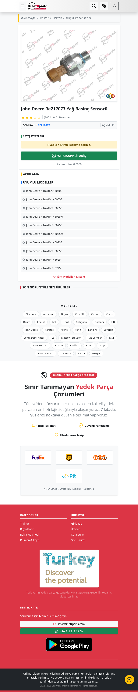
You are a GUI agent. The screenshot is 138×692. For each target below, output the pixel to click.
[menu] (22, 6)
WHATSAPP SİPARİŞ (69, 156)
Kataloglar (77, 534)
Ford (66, 322)
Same (89, 345)
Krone (64, 329)
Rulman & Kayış (30, 540)
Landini (92, 329)
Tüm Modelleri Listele (69, 276)
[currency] (104, 6)
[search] (94, 6)
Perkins (74, 345)
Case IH (79, 314)
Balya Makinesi (29, 534)
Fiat (54, 322)
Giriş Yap (76, 523)
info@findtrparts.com (69, 624)
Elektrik (57, 18)
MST (111, 337)
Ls (52, 337)
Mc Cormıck (95, 337)
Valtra (81, 353)
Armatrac (48, 314)
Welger (96, 353)
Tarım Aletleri (45, 353)
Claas (109, 314)
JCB (113, 322)
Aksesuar (31, 314)
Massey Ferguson (71, 337)
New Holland (40, 345)
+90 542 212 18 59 (69, 631)
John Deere (31, 329)
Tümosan (65, 353)
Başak (64, 314)
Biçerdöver (27, 529)
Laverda (108, 329)
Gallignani (82, 322)
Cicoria (95, 314)
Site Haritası (78, 540)
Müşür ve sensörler (78, 18)
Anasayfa (28, 18)
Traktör (44, 18)
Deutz (26, 322)
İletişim (75, 529)
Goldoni (99, 322)
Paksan (59, 345)
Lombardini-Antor (34, 337)
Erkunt (41, 322)
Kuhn (78, 329)
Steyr (102, 345)
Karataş (49, 329)
